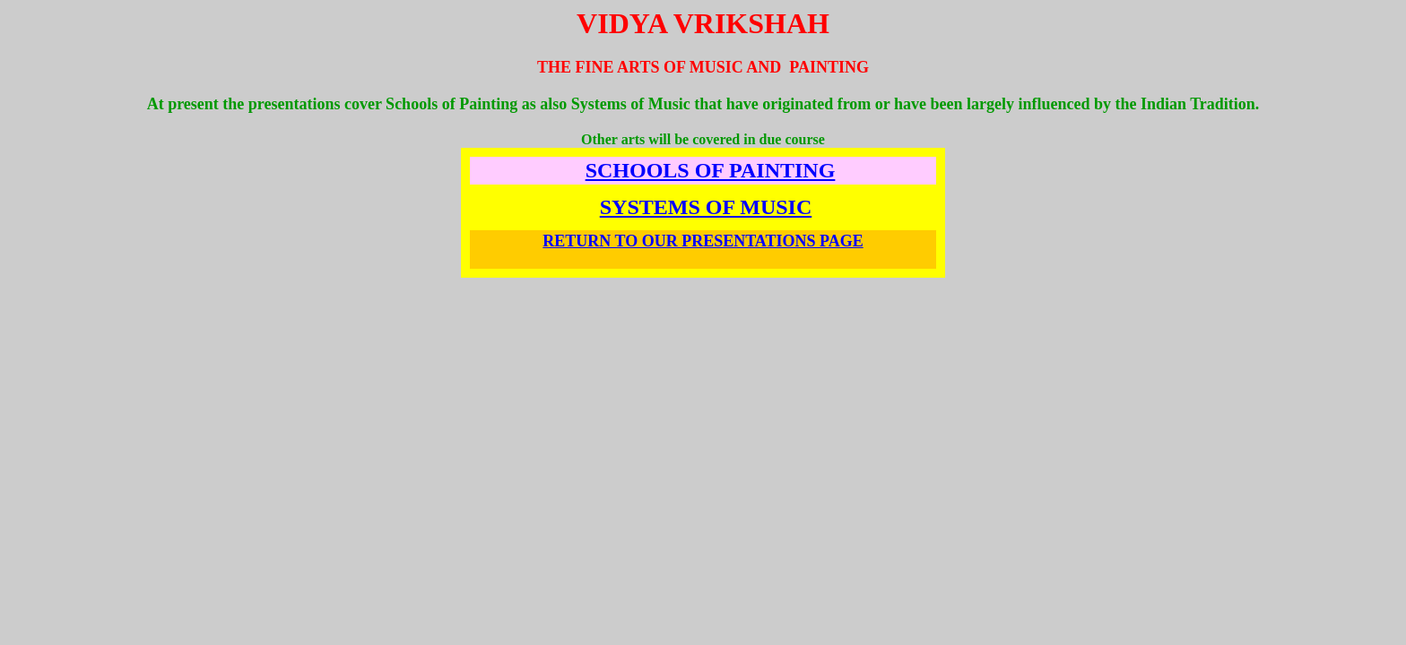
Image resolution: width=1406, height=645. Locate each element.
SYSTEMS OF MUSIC (705, 207)
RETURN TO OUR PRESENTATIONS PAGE (702, 241)
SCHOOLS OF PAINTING (711, 170)
